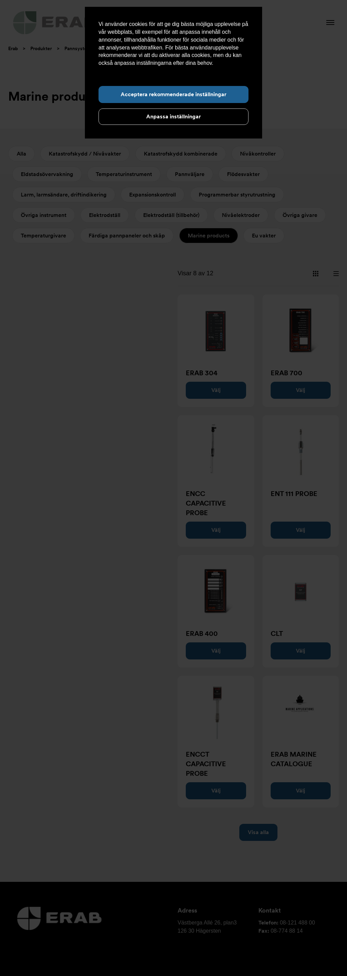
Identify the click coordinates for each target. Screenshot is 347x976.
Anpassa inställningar (173, 116)
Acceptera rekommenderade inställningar (173, 94)
